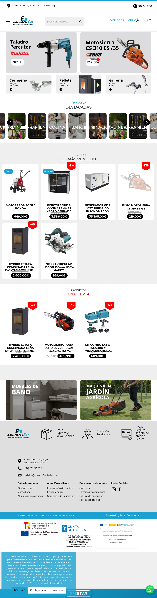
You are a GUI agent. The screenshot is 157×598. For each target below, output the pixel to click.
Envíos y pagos (55, 529)
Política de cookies (89, 537)
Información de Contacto (61, 525)
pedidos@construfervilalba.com (41, 512)
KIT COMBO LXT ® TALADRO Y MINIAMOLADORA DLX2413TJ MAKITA (97, 385)
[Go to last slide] (10, 141)
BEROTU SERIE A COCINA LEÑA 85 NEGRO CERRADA (58, 245)
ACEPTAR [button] (19, 590)
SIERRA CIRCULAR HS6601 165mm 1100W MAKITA (59, 304)
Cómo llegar (24, 529)
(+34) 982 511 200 (32, 505)
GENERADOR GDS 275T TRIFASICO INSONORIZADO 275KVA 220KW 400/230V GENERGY (97, 245)
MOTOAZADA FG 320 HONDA (20, 244)
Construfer (28, 20)
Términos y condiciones (92, 529)
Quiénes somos (26, 525)
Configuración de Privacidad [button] (47, 590)
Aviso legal (85, 525)
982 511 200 (145, 6)
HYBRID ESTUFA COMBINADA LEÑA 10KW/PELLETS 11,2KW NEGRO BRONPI (20, 304)
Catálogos (116, 20)
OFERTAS (79, 593)
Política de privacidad (91, 533)
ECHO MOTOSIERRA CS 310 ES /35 (136, 244)
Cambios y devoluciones (60, 533)
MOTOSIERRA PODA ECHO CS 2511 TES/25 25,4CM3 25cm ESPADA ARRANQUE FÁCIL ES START (59, 385)
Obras (132, 20)
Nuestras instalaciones (30, 533)
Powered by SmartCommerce (122, 552)
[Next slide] (147, 141)
